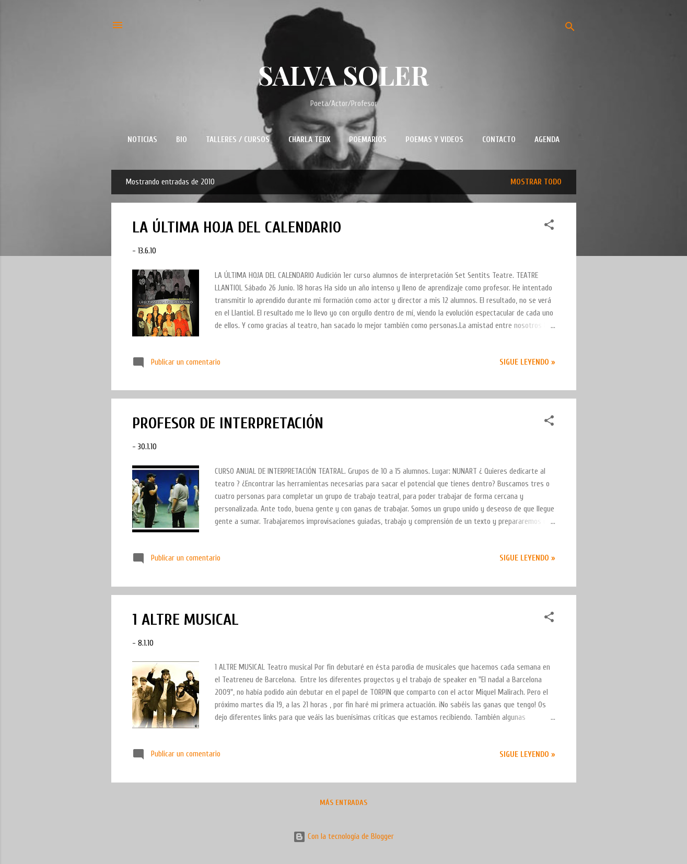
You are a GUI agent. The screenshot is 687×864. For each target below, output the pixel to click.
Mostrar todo (536, 182)
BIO (181, 139)
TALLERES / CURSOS (238, 139)
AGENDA (547, 139)
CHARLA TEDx (309, 139)
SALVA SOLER (343, 74)
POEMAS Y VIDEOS (434, 139)
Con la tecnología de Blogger (343, 836)
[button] (549, 226)
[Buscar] (570, 28)
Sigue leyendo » (527, 362)
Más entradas (343, 802)
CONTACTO (499, 139)
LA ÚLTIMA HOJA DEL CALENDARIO (236, 227)
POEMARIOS (368, 139)
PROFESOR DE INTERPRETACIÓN (227, 423)
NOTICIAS (142, 139)
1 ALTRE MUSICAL (185, 620)
